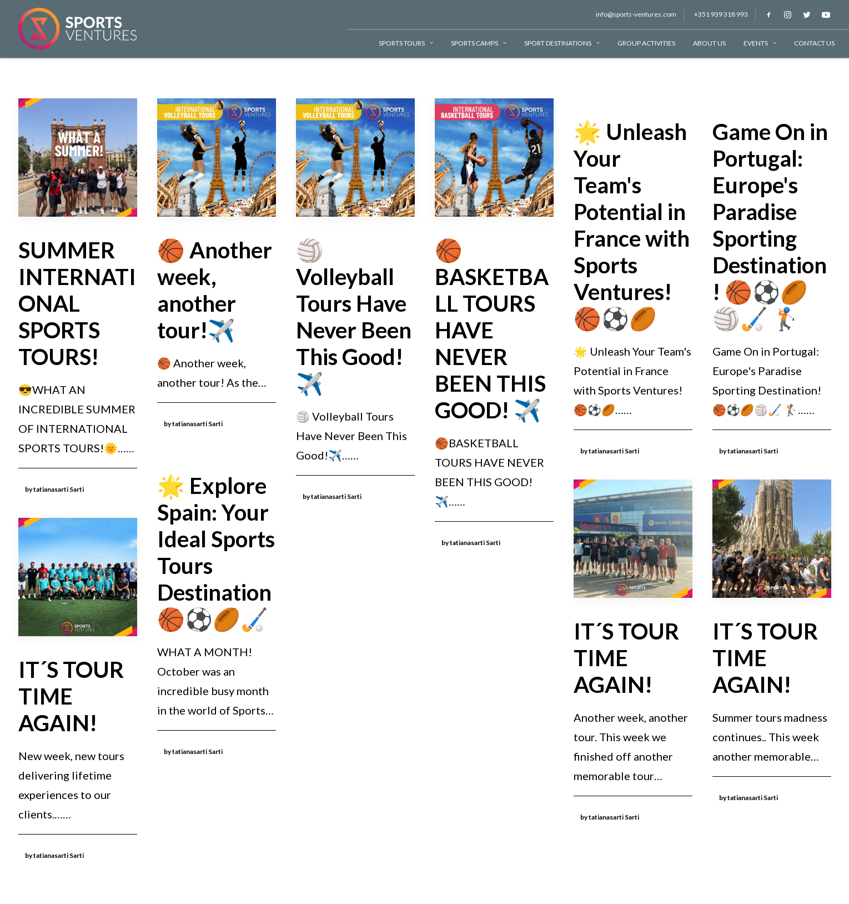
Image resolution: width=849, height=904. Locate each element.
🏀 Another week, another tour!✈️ (214, 290)
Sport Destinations (562, 43)
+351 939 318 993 (721, 14)
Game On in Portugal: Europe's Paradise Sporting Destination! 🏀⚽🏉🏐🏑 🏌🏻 (770, 225)
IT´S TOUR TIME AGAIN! (626, 658)
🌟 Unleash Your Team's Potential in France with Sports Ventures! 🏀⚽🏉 (632, 225)
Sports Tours (406, 43)
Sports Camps (478, 43)
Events (759, 43)
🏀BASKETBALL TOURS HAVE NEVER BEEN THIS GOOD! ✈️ (492, 330)
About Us (709, 43)
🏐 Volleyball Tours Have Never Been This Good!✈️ (353, 317)
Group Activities (646, 43)
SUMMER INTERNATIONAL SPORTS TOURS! (77, 303)
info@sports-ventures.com (636, 14)
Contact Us (814, 43)
